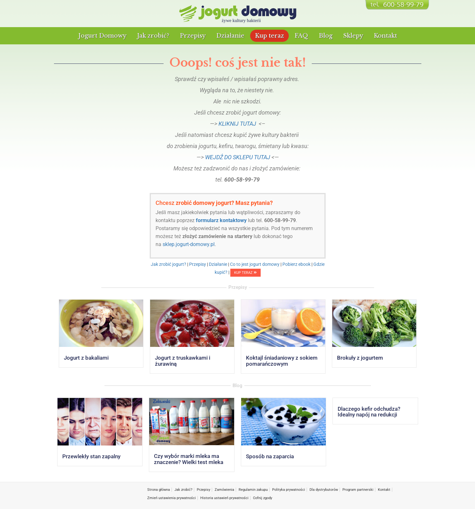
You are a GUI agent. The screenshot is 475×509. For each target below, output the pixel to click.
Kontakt (385, 35)
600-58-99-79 (280, 220)
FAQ (301, 35)
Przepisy (193, 35)
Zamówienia (224, 490)
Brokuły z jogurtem (360, 358)
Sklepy (353, 35)
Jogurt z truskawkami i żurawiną (182, 361)
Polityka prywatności (288, 490)
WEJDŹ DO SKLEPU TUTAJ (237, 157)
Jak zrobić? (153, 35)
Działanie (230, 35)
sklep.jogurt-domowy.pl (189, 244)
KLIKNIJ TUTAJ (237, 123)
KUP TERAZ (245, 273)
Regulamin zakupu (253, 490)
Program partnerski (357, 490)
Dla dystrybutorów (324, 490)
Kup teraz (269, 35)
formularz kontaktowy (221, 220)
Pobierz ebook (296, 264)
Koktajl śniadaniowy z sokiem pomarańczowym (282, 361)
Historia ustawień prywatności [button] (224, 498)
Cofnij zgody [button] (262, 498)
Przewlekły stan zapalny (91, 456)
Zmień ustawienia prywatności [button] (171, 498)
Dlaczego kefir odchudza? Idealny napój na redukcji (369, 412)
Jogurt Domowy (102, 35)
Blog (326, 35)
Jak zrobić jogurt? (168, 264)
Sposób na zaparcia (270, 456)
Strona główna (158, 490)
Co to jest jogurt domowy (255, 264)
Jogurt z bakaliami (86, 358)
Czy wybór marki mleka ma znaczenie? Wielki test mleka (188, 459)
